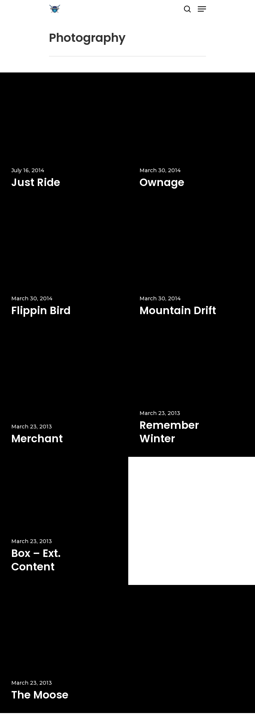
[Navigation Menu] (202, 9)
